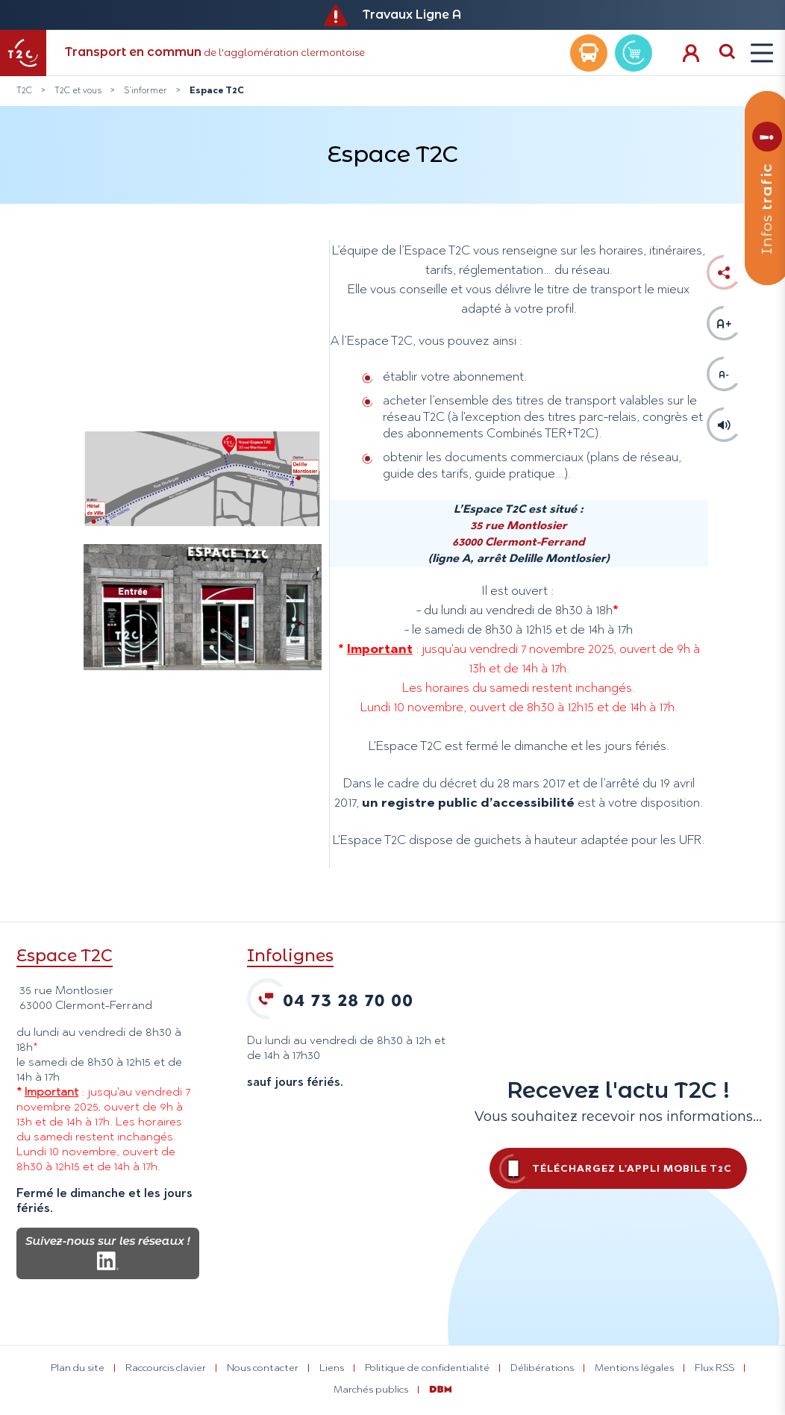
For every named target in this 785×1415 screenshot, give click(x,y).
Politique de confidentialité (427, 1367)
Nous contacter (262, 1367)
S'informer (145, 91)
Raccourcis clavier (165, 1367)
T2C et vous (77, 91)
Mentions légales (634, 1367)
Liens (331, 1367)
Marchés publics (371, 1389)
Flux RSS (714, 1367)
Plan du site (77, 1367)
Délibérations (542, 1367)
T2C (24, 91)
